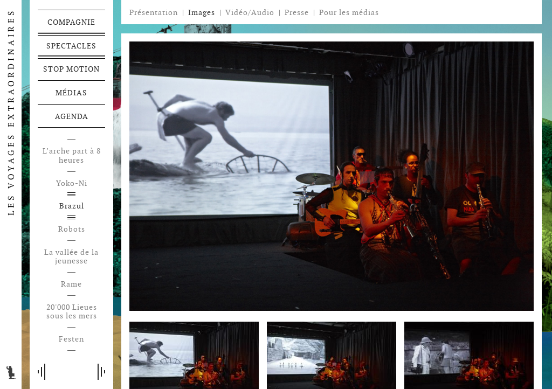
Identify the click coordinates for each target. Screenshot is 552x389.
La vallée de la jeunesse (71, 257)
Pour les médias (349, 12)
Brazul (71, 206)
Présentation (153, 12)
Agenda (71, 116)
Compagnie (71, 22)
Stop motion (71, 69)
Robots (71, 229)
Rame (71, 284)
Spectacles (71, 46)
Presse (297, 12)
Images (201, 12)
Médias (71, 93)
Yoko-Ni (71, 183)
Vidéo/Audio (249, 12)
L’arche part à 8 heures (72, 156)
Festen (71, 339)
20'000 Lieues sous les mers (71, 312)
